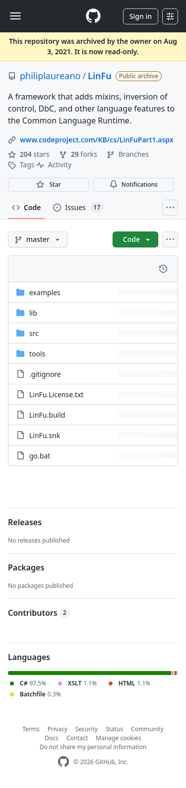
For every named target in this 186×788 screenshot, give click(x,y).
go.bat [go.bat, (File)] (39, 455)
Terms (31, 729)
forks (79, 154)
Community (147, 729)
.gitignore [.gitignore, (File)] (45, 374)
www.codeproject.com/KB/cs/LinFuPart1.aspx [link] (97, 139)
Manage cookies (118, 738)
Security (86, 729)
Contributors (39, 612)
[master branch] (38, 239)
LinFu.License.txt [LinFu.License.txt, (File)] (56, 394)
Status (114, 729)
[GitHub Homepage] (63, 762)
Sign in (140, 16)
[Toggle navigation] (15, 15)
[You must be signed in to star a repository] (48, 185)
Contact (77, 738)
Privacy (57, 729)
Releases (25, 522)
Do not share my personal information (93, 747)
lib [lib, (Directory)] (33, 313)
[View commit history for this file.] (163, 269)
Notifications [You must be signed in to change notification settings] (134, 184)
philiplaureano (50, 76)
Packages (26, 567)
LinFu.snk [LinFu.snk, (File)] (44, 435)
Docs (52, 738)
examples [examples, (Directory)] (45, 292)
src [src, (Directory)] (34, 333)
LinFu (100, 76)
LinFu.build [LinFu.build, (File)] (47, 415)
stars (29, 154)
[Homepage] (93, 16)
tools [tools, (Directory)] (37, 353)
